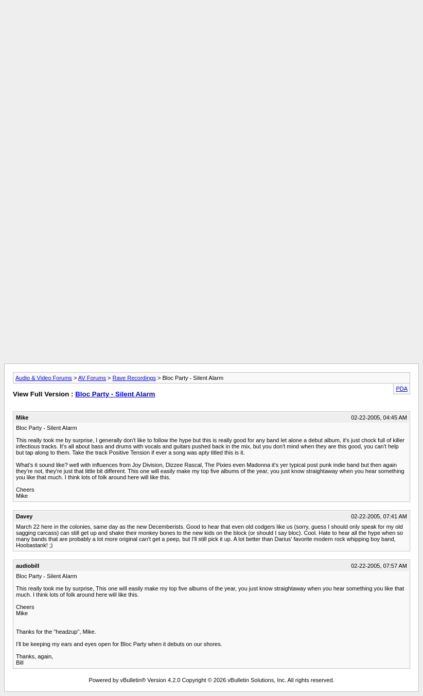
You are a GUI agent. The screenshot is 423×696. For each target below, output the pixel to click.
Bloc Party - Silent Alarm (115, 394)
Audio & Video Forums (43, 378)
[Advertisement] (211, 27)
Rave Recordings (134, 378)
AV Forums (92, 378)
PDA (402, 389)
